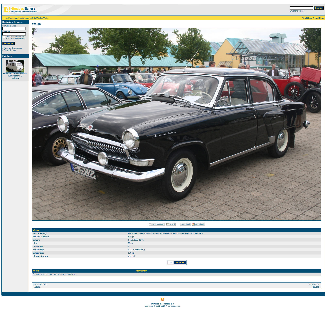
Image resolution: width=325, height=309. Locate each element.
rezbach (131, 256)
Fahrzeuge (13, 18)
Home (5, 18)
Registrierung (10, 50)
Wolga (40, 18)
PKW (34, 18)
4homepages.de (173, 306)
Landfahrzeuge (25, 18)
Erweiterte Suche (297, 11)
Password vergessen (13, 48)
